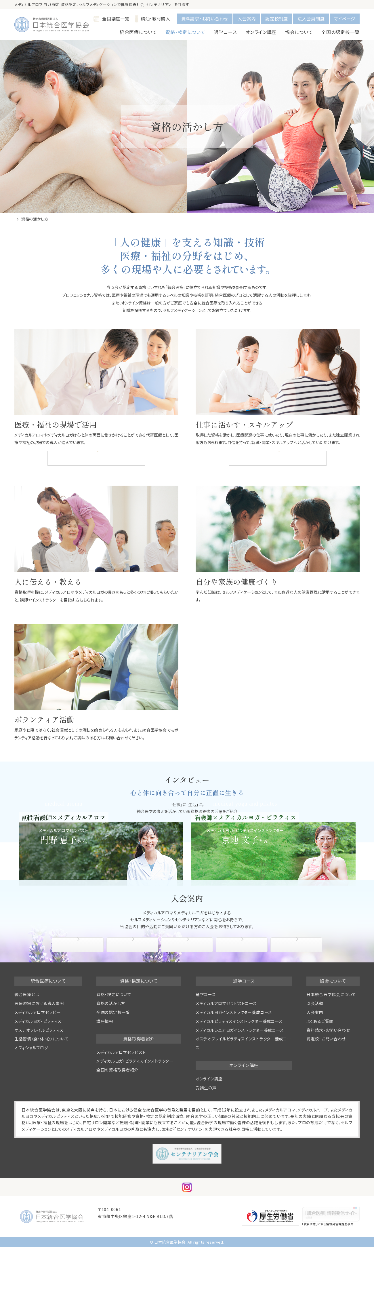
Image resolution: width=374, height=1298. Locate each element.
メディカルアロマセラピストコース (226, 1066)
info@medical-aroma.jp (123, 1286)
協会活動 (243, 1007)
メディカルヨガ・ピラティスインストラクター (134, 1124)
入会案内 (247, 19)
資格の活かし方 (110, 1066)
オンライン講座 (209, 1142)
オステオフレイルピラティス (39, 1093)
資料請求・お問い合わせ (204, 19)
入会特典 (188, 1007)
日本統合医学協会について (331, 1058)
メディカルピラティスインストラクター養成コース (239, 1084)
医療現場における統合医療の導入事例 (95, 458)
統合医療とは (26, 1058)
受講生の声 (206, 1151)
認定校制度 (276, 19)
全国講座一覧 (111, 19)
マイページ (344, 19)
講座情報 (104, 1084)
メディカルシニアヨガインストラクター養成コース (240, 1093)
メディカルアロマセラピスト (121, 1115)
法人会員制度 (311, 19)
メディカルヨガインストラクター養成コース (234, 1075)
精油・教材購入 (152, 19)
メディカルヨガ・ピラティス (38, 1084)
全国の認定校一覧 (340, 31)
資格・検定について (113, 1058)
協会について (79, 1007)
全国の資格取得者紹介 (276, 458)
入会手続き (134, 1007)
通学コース (206, 1058)
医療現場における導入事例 (39, 1066)
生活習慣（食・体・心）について (41, 1102)
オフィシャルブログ (31, 1111)
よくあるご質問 (298, 1007)
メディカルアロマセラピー (37, 1075)
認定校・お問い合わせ (326, 1102)
